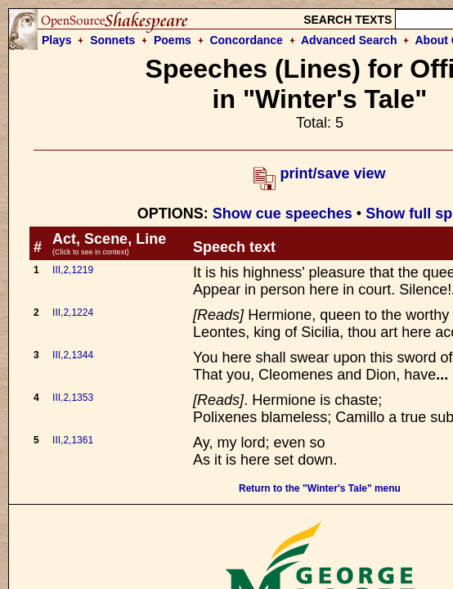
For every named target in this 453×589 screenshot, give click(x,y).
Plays (57, 40)
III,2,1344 (72, 355)
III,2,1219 (72, 270)
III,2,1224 (72, 312)
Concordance (245, 40)
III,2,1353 (72, 397)
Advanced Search (349, 40)
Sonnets (112, 40)
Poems (172, 40)
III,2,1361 (72, 440)
